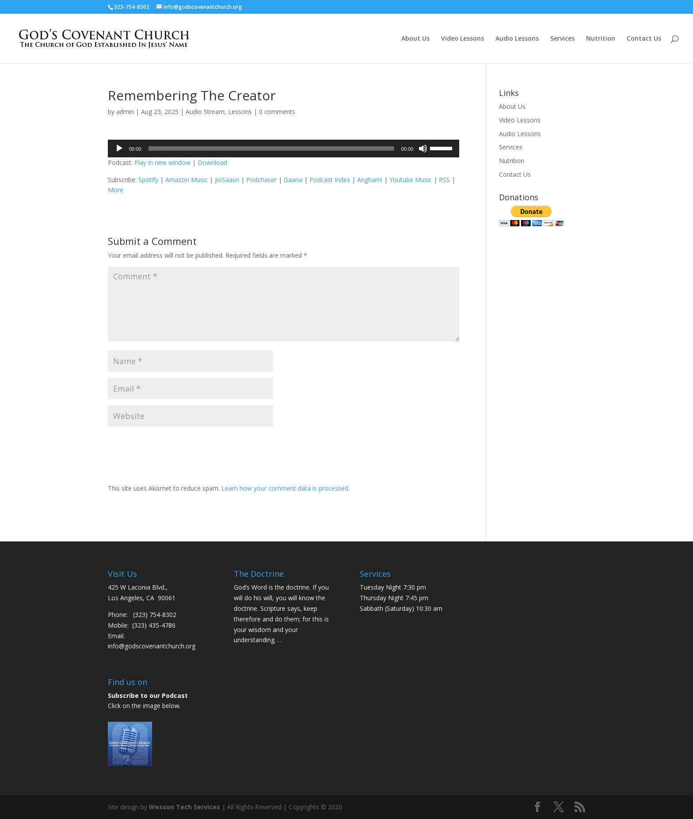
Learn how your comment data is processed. (285, 488)
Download (212, 162)
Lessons (240, 111)
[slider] (271, 148)
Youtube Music (410, 179)
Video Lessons (462, 38)
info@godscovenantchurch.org (151, 646)
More (115, 190)
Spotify (148, 179)
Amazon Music (186, 179)
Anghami (369, 179)
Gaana (293, 179)
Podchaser (261, 179)
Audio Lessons (517, 38)
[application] (283, 148)
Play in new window (162, 162)
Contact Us (644, 38)
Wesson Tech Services (184, 807)
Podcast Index (329, 179)
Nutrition (600, 38)
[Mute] (423, 148)
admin (125, 111)
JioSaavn (227, 179)
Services (562, 38)
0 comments (277, 111)
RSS (444, 179)
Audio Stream (205, 111)
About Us (415, 38)
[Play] (119, 148)
